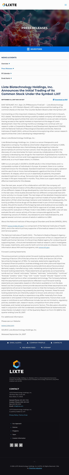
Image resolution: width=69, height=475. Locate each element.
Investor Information (19, 438)
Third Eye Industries (35, 468)
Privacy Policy (13, 415)
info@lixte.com (18, 406)
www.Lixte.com (7, 326)
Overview (4, 64)
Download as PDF (60, 99)
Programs (15, 431)
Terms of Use (23, 415)
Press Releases (6, 68)
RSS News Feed (27, 347)
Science (14, 427)
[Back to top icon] (35, 462)
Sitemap (46, 347)
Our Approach (16, 423)
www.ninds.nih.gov (15, 226)
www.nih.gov (44, 247)
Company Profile (36, 343)
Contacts (56, 343)
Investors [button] (34, 49)
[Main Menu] (66, 5)
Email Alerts (5, 78)
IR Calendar (5, 73)
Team (14, 434)
